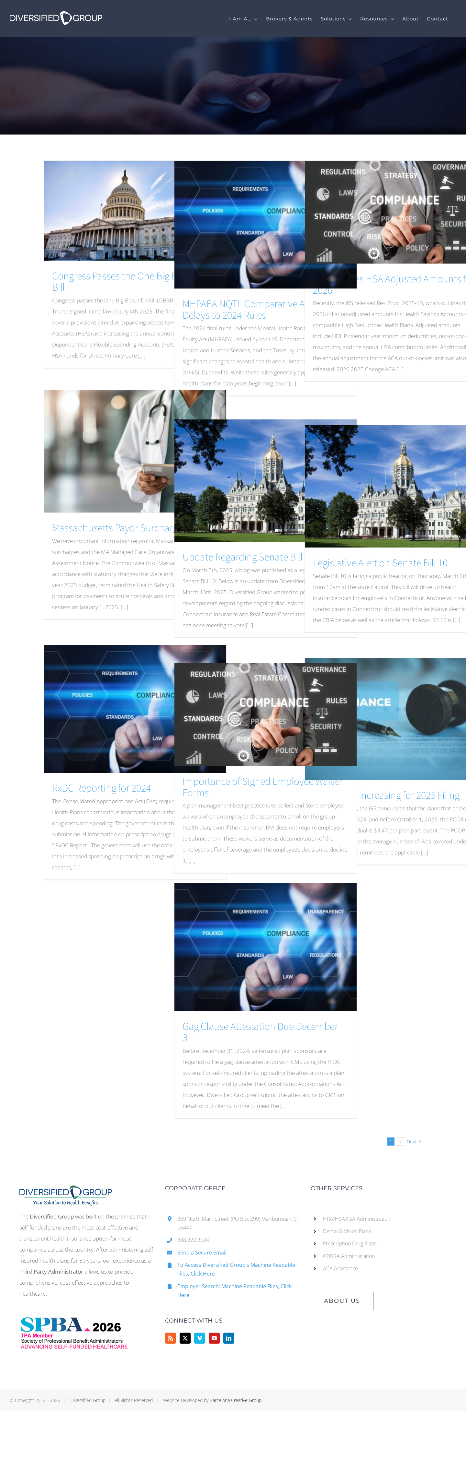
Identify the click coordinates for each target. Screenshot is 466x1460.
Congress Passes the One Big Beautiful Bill (130, 282)
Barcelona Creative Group (235, 1400)
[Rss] (170, 1338)
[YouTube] (214, 1338)
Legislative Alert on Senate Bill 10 (380, 563)
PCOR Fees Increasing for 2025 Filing (386, 795)
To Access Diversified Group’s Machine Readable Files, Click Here (236, 1269)
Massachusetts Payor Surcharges (119, 528)
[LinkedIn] (228, 1338)
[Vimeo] (199, 1338)
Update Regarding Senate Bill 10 (248, 557)
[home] (65, 1191)
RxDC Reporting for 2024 (101, 788)
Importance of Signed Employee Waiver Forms (263, 787)
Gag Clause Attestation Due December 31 (260, 1032)
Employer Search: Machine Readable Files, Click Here (234, 1291)
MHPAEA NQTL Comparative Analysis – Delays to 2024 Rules (261, 310)
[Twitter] (185, 1338)
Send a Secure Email (202, 1252)
